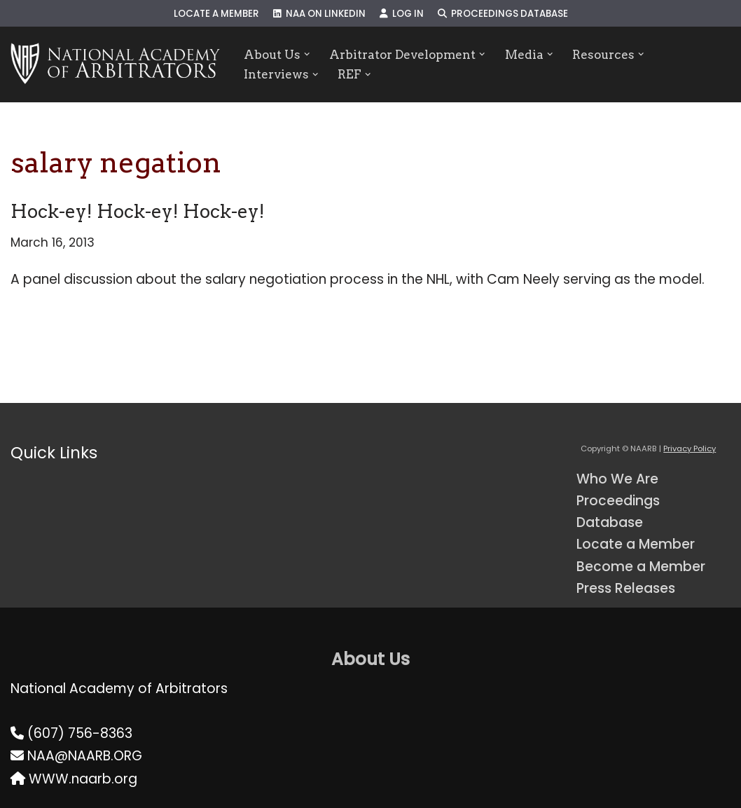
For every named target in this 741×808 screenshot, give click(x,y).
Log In (402, 13)
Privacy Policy (689, 448)
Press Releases (625, 588)
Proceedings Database (503, 13)
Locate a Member (216, 13)
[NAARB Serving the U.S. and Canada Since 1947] (115, 64)
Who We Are (617, 479)
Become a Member (640, 566)
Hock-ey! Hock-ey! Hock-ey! (138, 211)
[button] (307, 54)
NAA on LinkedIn (319, 13)
